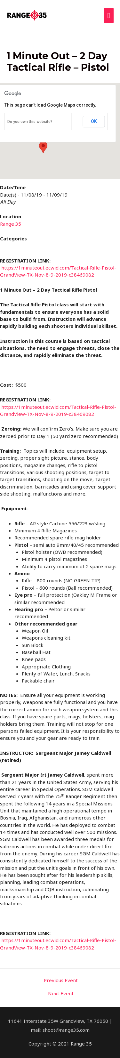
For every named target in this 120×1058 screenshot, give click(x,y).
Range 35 (10, 224)
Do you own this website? (29, 121)
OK (94, 121)
